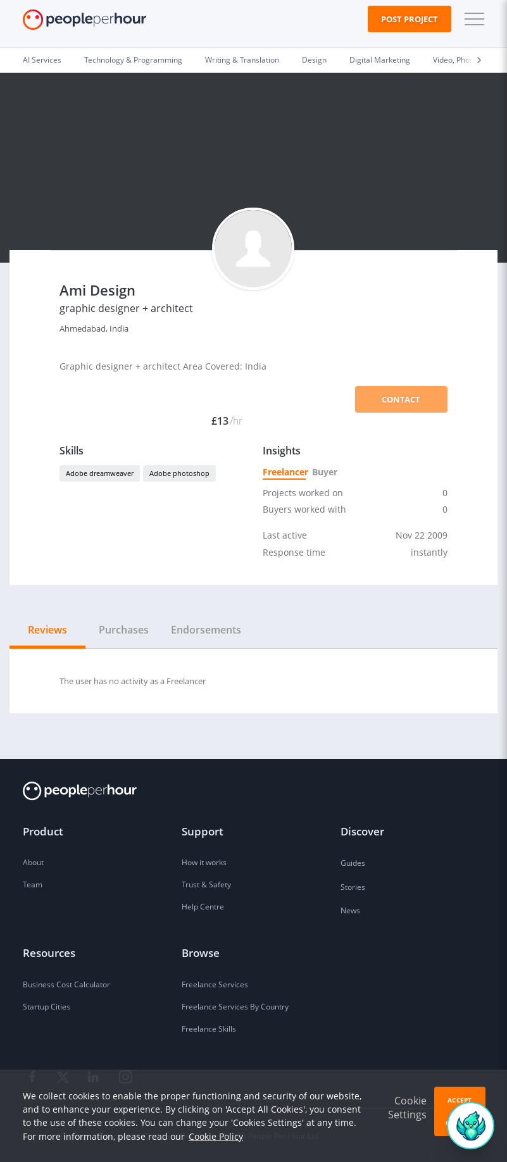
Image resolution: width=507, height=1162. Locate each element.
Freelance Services (215, 984)
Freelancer (284, 472)
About (33, 862)
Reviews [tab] (47, 630)
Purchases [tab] (124, 630)
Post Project (409, 19)
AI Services (42, 59)
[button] (471, 19)
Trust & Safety (206, 884)
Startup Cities (46, 1006)
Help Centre (203, 906)
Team (32, 884)
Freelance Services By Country (235, 1006)
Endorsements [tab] (206, 630)
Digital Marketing (379, 59)
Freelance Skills (209, 1028)
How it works (204, 862)
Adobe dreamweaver (100, 473)
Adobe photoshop (179, 473)
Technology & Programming (133, 59)
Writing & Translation (242, 59)
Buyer (324, 472)
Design (314, 59)
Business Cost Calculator (66, 984)
